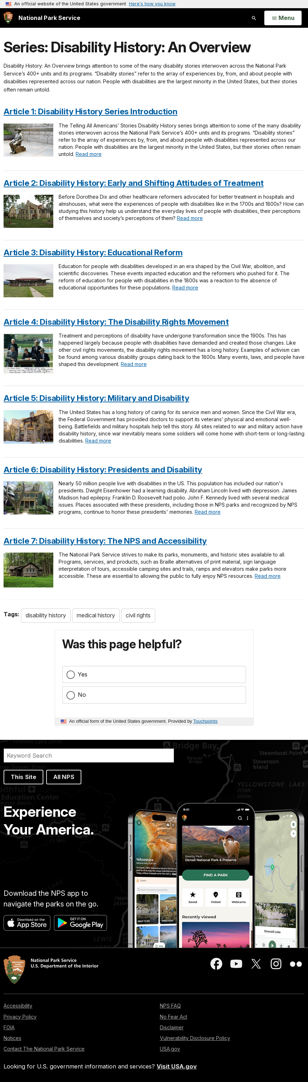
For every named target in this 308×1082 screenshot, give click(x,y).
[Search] (89, 755)
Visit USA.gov (177, 1066)
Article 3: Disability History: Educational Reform (93, 252)
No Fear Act (173, 1017)
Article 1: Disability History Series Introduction (91, 111)
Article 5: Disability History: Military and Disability (96, 398)
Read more (89, 154)
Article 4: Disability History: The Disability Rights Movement (116, 321)
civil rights (138, 615)
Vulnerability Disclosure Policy (195, 1038)
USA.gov (170, 1049)
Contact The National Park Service (44, 1049)
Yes (82, 674)
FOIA (9, 1027)
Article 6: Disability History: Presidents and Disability (103, 469)
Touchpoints (205, 721)
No (82, 694)
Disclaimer (172, 1027)
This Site (23, 776)
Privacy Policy (20, 1017)
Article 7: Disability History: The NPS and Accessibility (105, 540)
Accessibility (18, 1006)
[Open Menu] (283, 18)
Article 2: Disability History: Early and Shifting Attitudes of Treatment (134, 183)
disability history (46, 615)
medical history (96, 615)
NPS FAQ (170, 1006)
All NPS (63, 776)
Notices (12, 1038)
